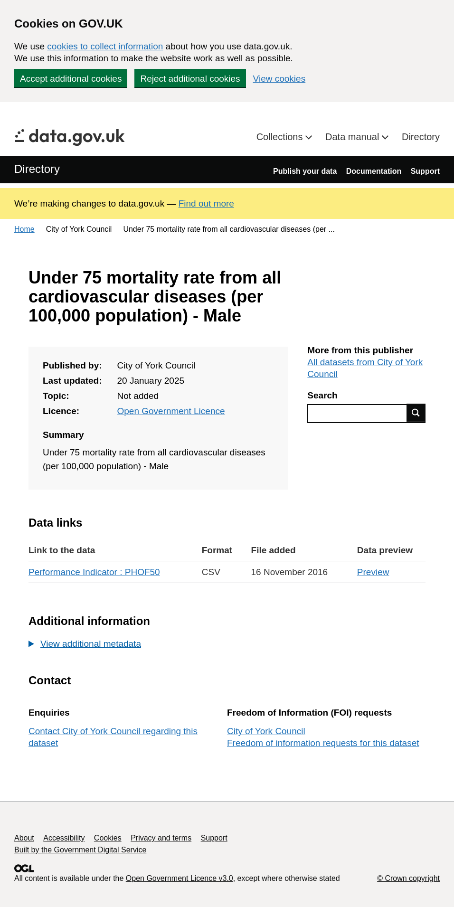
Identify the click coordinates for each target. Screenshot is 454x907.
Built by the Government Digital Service (80, 850)
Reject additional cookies (190, 79)
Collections (280, 137)
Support (425, 171)
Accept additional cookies (71, 79)
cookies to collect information (105, 46)
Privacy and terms (161, 838)
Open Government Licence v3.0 (179, 878)
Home (24, 229)
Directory (421, 137)
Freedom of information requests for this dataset (323, 743)
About (24, 838)
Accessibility (64, 838)
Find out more (206, 203)
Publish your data (305, 171)
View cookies (279, 78)
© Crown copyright (408, 878)
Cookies (108, 838)
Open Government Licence (171, 411)
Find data (416, 413)
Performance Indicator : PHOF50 (94, 572)
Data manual (353, 137)
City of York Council (266, 731)
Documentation (373, 171)
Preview (373, 572)
